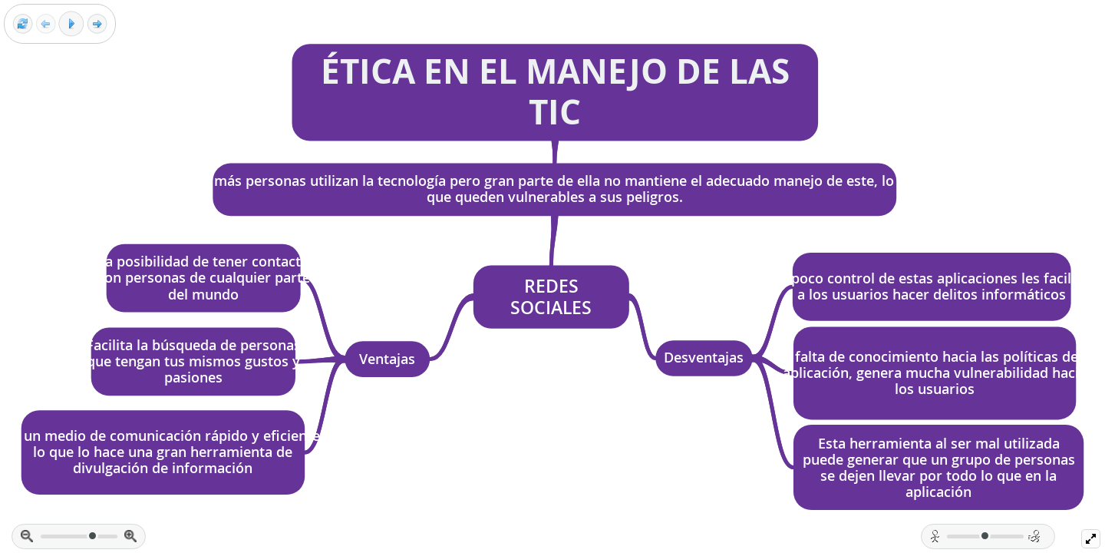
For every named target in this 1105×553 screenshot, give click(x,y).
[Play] (71, 24)
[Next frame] (97, 24)
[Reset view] (22, 24)
